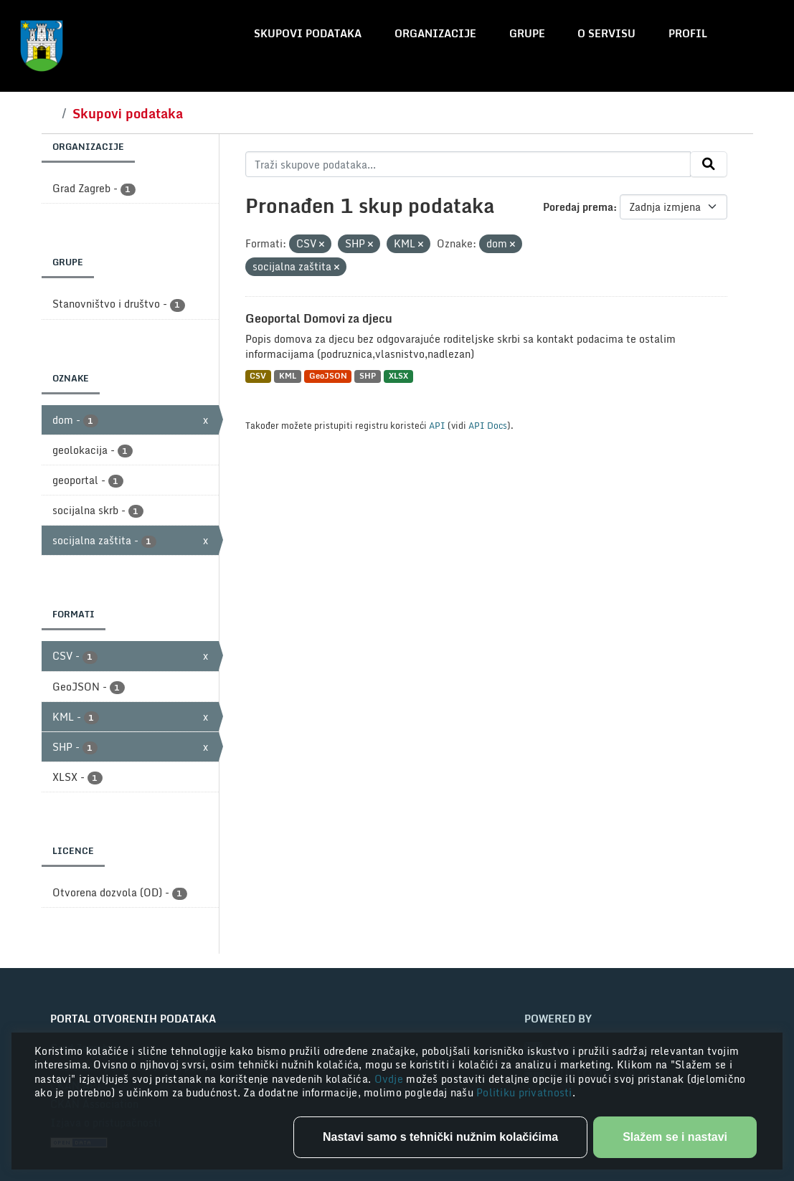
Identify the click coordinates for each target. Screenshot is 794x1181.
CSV (258, 376)
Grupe (527, 33)
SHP (367, 376)
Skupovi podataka (307, 33)
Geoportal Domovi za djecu (318, 318)
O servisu (606, 33)
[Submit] (708, 164)
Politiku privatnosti (524, 1092)
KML (287, 376)
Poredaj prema (578, 207)
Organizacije (435, 33)
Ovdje (390, 1079)
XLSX (398, 376)
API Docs (487, 425)
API (437, 425)
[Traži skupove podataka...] (468, 164)
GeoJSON (328, 376)
